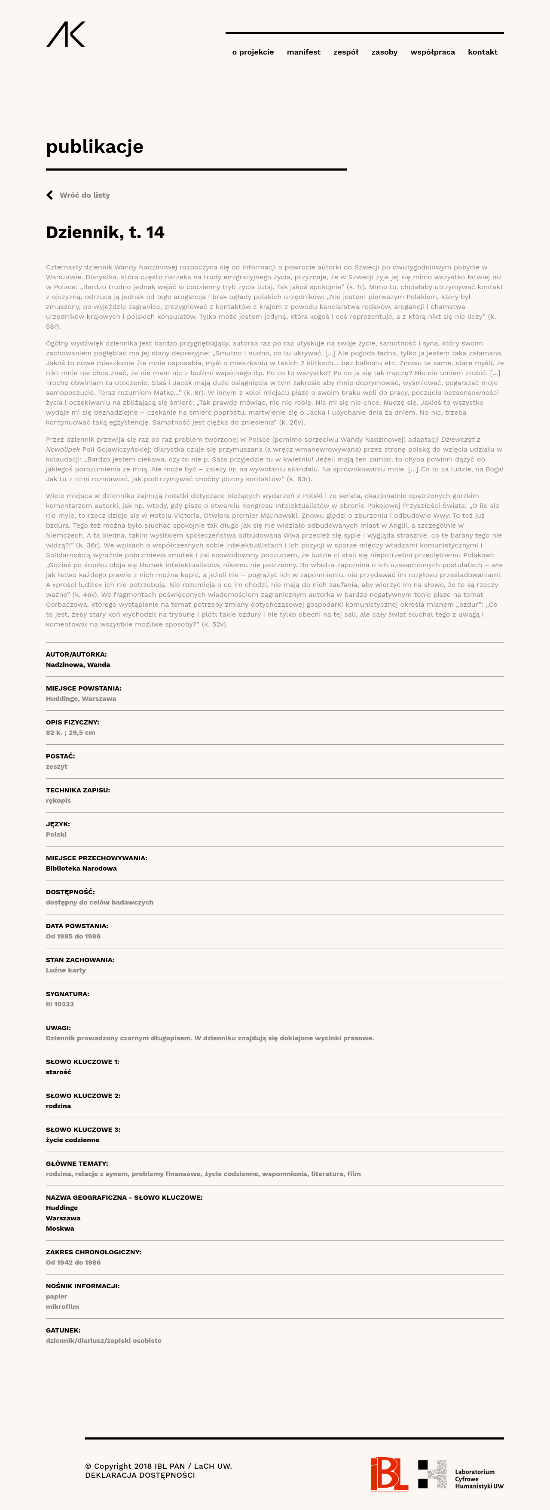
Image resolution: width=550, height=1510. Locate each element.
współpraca (432, 51)
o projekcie (253, 51)
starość (58, 1072)
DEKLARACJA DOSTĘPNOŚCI (140, 1474)
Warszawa (63, 1218)
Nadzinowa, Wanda (78, 664)
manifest (304, 51)
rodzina (58, 1106)
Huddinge (62, 1208)
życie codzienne (73, 1140)
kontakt (483, 51)
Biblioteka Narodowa (81, 868)
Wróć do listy (85, 194)
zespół (345, 51)
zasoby (385, 51)
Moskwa (60, 1228)
